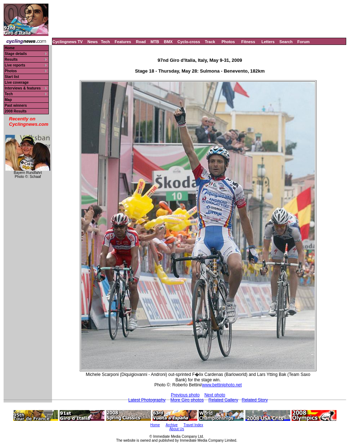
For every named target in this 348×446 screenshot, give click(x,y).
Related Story (255, 400)
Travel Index (193, 425)
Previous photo (185, 394)
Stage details (16, 54)
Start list (12, 77)
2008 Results (16, 111)
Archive (172, 425)
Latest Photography (147, 400)
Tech (105, 42)
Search (286, 42)
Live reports (15, 65)
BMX (168, 42)
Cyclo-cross (189, 42)
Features (123, 42)
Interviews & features (23, 88)
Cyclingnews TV (67, 42)
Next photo (214, 394)
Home (10, 48)
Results (11, 59)
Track (210, 42)
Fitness (248, 42)
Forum (303, 42)
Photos (228, 42)
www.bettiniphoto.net (222, 384)
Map (8, 100)
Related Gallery (223, 400)
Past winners (16, 105)
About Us (176, 429)
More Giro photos (187, 400)
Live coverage (17, 82)
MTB (155, 42)
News (93, 42)
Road (141, 42)
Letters (268, 42)
